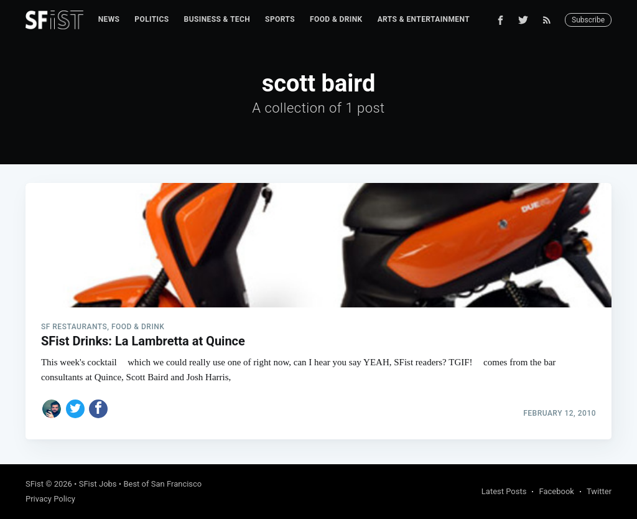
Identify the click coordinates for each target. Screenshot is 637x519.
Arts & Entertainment (424, 19)
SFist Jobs (98, 484)
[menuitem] (109, 19)
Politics (151, 19)
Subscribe (588, 20)
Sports (280, 19)
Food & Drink (336, 19)
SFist (35, 484)
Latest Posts (504, 491)
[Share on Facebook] (98, 408)
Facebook (556, 491)
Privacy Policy (50, 498)
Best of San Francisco (162, 484)
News (109, 19)
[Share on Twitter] (75, 408)
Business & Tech (217, 19)
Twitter (599, 491)
